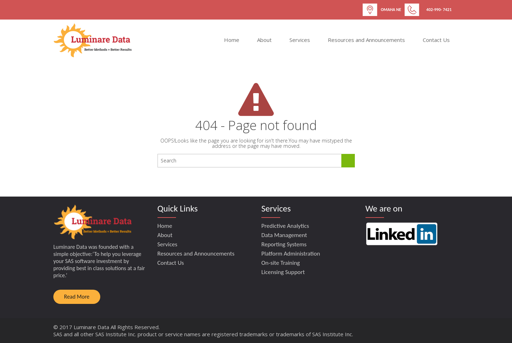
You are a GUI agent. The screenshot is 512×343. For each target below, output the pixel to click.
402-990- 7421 (439, 9)
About (264, 39)
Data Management (284, 235)
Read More (77, 296)
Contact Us (436, 39)
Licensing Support (283, 272)
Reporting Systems (283, 244)
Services (299, 39)
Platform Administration (290, 253)
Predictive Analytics (285, 226)
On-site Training (280, 263)
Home (231, 39)
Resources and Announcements (366, 39)
